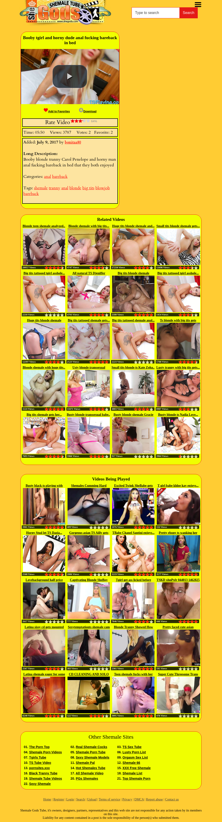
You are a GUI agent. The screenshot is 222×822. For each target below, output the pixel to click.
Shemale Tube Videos (45, 778)
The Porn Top (39, 747)
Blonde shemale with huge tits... (44, 367)
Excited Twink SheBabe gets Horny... (133, 486)
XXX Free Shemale (136, 768)
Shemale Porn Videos (45, 752)
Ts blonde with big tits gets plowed (178, 321)
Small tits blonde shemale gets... (178, 226)
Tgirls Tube (37, 757)
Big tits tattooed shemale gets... (89, 320)
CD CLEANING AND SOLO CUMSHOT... (89, 675)
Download (87, 111)
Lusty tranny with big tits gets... (178, 367)
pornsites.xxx (39, 768)
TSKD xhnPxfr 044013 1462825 (178, 580)
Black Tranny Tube (43, 773)
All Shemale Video (89, 773)
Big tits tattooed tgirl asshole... (44, 273)
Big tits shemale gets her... (44, 414)
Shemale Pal (85, 763)
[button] (70, 76)
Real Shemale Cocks (91, 747)
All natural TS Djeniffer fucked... (88, 273)
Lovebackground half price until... (44, 580)
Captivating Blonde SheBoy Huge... (89, 580)
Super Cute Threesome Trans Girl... (178, 675)
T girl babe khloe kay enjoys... (177, 485)
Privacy (127, 799)
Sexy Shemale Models (92, 757)
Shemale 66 (131, 763)
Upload (92, 799)
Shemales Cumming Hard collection (89, 486)
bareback (60, 176)
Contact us (172, 799)
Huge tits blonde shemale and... (133, 226)
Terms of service (109, 799)
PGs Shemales (87, 778)
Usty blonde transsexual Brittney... (88, 368)
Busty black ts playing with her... (44, 486)
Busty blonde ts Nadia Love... (178, 414)
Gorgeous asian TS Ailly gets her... (88, 533)
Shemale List (132, 773)
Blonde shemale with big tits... (88, 226)
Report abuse (154, 799)
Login (70, 799)
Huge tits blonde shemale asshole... (44, 321)
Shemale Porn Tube (91, 752)
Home (47, 799)
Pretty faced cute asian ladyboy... (177, 627)
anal (47, 176)
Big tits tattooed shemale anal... (133, 320)
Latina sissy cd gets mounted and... (44, 627)
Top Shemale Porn (136, 778)
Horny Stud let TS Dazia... (44, 532)
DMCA (139, 799)
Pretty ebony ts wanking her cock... (178, 533)
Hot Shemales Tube (90, 768)
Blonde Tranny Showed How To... (133, 627)
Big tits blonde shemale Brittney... (133, 273)
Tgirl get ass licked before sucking (133, 580)
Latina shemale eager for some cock (44, 675)
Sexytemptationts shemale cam (89, 627)
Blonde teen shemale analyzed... (44, 226)
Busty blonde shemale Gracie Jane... (133, 415)
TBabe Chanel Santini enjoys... (133, 532)
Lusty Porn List (134, 752)
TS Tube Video (40, 763)
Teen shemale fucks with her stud (133, 675)
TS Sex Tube (131, 747)
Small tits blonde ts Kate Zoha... (133, 367)
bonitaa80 (73, 142)
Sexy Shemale (40, 784)
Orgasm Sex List (135, 757)
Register (58, 799)
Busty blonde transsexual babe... (89, 414)
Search (189, 13)
